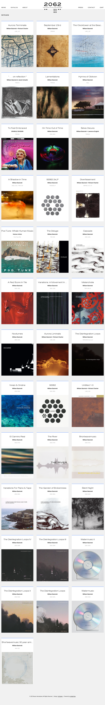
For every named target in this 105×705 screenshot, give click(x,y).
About (25, 7)
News (3, 7)
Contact (91, 7)
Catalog (14, 7)
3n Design (60, 696)
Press (80, 7)
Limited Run (73, 696)
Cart (102, 7)
